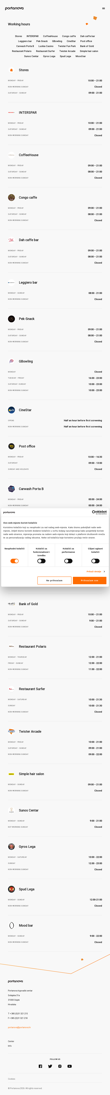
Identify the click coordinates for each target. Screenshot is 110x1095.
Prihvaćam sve (89, 580)
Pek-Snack (42, 41)
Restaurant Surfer (45, 51)
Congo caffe (69, 36)
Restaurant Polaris (22, 51)
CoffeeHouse (50, 36)
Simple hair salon (89, 51)
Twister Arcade (67, 51)
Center (11, 1041)
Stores (18, 36)
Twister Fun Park (67, 46)
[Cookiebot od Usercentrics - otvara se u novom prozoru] (94, 512)
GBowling (57, 41)
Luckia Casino (46, 46)
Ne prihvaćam (54, 580)
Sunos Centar (31, 56)
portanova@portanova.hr (19, 1027)
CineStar (71, 41)
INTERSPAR (33, 36)
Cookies (11, 1079)
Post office (86, 41)
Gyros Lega (49, 56)
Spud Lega (65, 56)
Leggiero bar (25, 41)
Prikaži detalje (94, 571)
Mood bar (81, 56)
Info (10, 1046)
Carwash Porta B (25, 46)
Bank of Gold (87, 46)
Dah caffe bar (87, 36)
